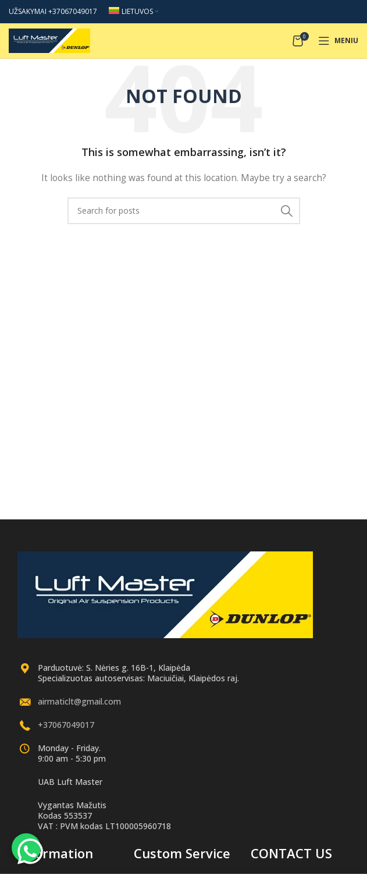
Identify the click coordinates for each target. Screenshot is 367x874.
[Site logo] (49, 39)
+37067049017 (66, 724)
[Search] (183, 210)
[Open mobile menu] (338, 40)
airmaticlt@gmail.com (79, 701)
